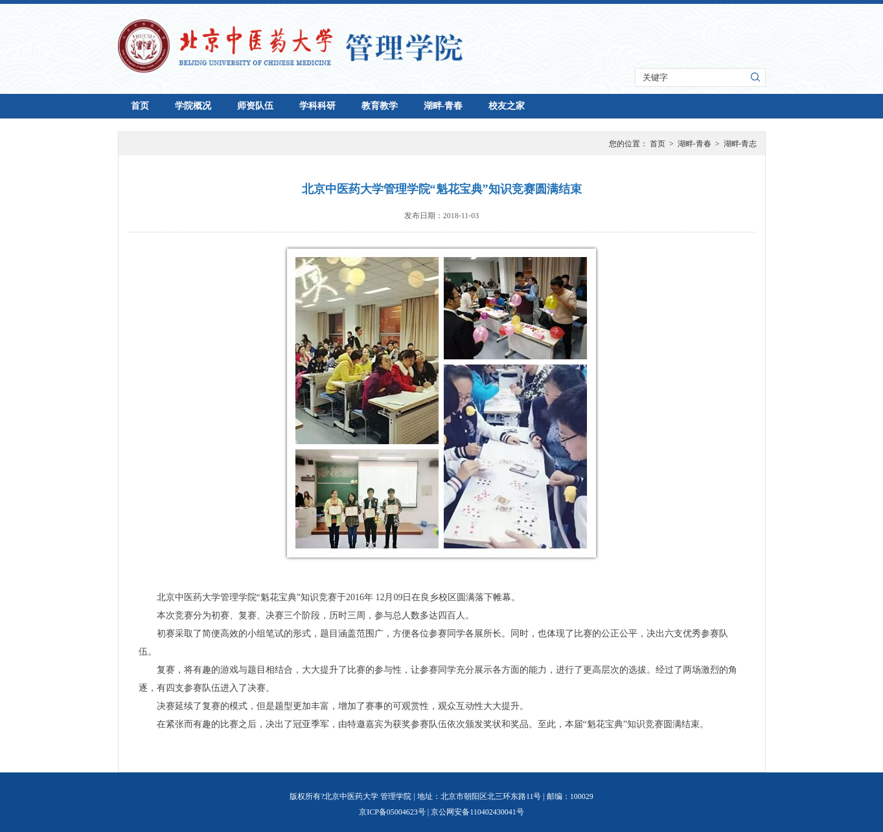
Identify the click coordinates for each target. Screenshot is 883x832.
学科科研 (317, 106)
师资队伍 (255, 106)
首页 (140, 106)
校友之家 (506, 106)
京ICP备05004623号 (392, 811)
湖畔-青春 (443, 106)
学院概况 (193, 106)
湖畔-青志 (740, 143)
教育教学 (379, 106)
